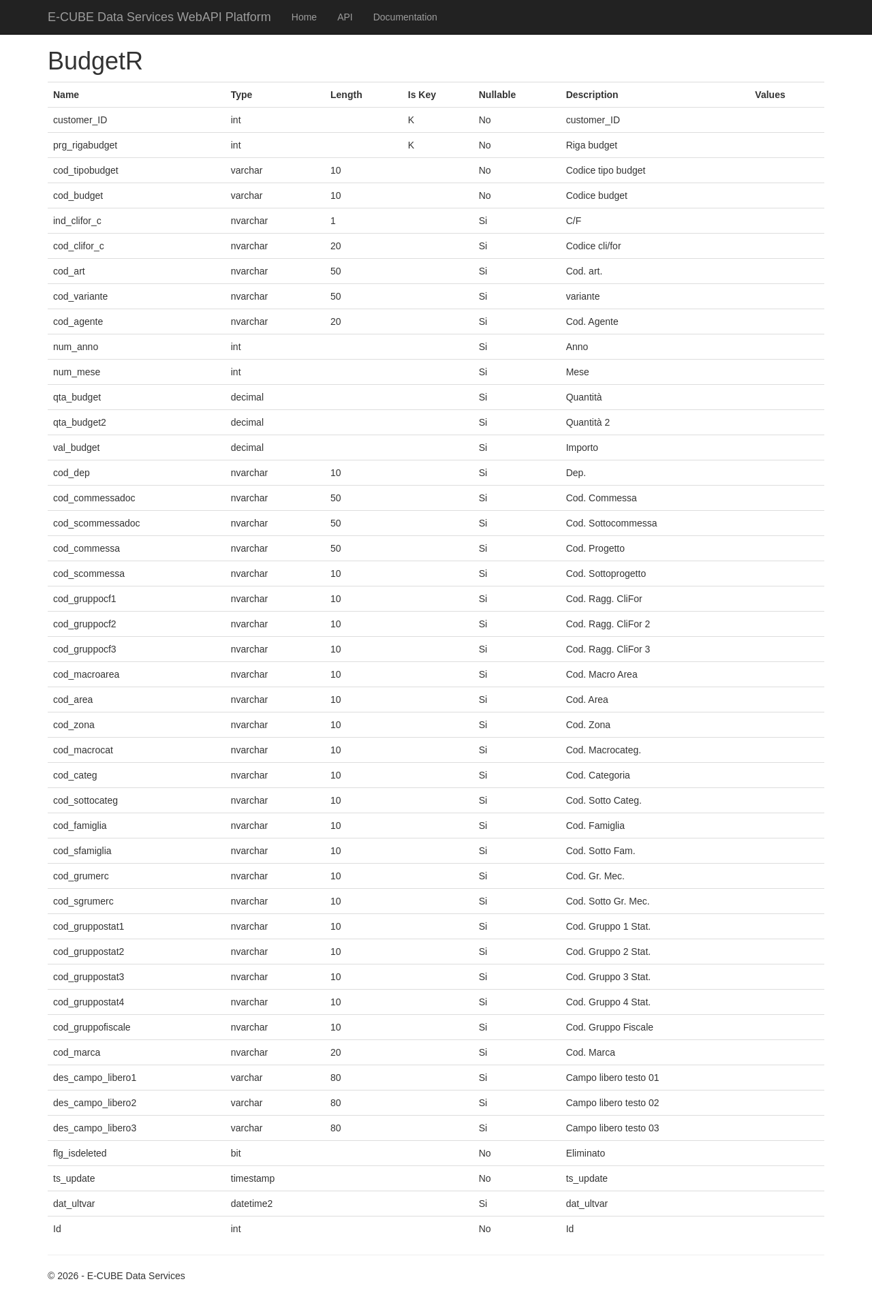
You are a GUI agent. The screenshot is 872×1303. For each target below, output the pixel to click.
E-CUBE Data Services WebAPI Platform (159, 17)
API (345, 17)
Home (304, 17)
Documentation (405, 17)
